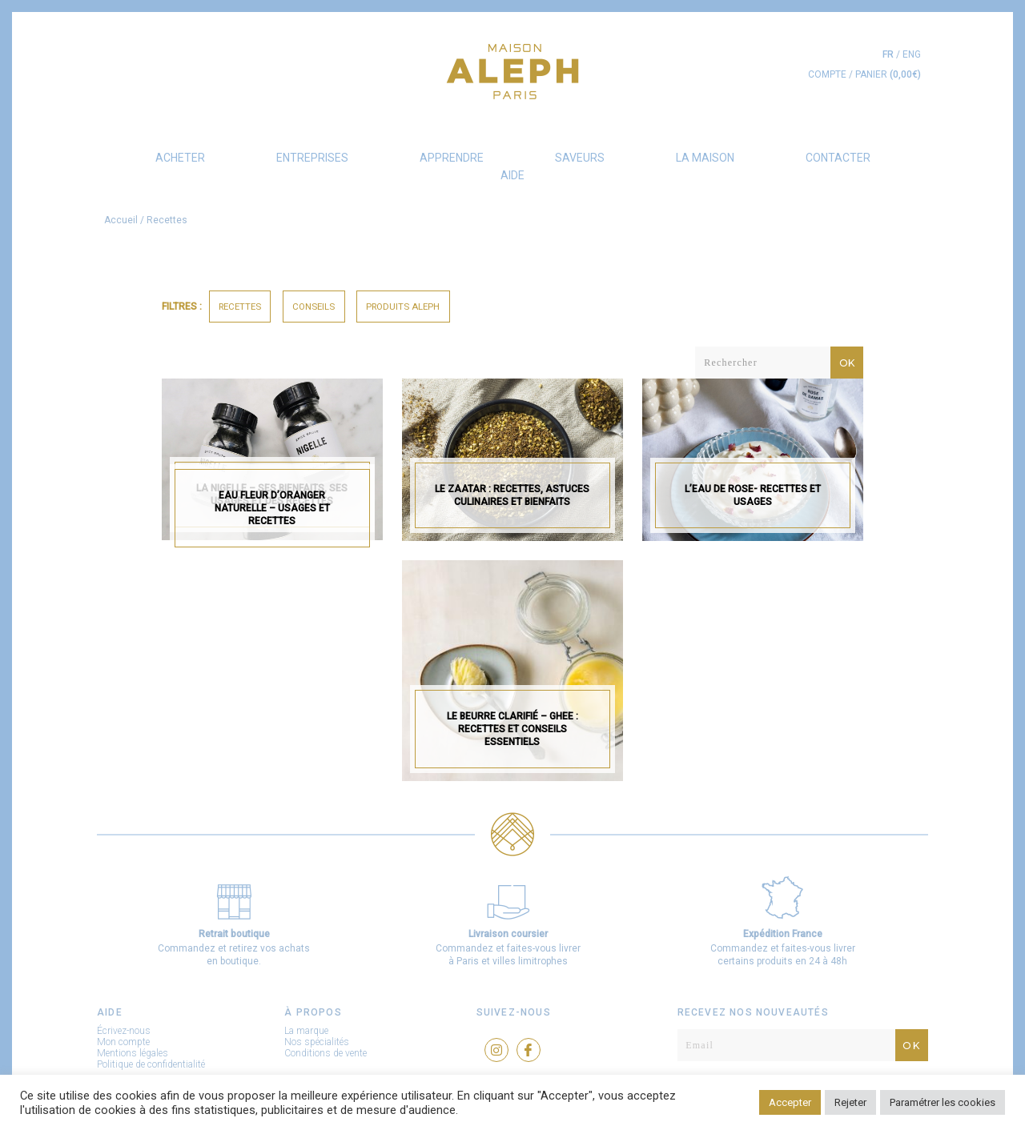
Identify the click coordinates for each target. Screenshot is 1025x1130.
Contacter (838, 157)
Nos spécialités (316, 1042)
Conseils (313, 306)
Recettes (240, 306)
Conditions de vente (325, 1053)
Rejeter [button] (850, 1102)
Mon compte (123, 1042)
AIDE (512, 175)
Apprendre (452, 157)
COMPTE (827, 74)
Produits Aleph (403, 306)
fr (888, 54)
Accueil (121, 220)
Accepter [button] (790, 1102)
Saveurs (580, 157)
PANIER (888, 74)
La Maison (705, 157)
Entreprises (312, 157)
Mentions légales (132, 1053)
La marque (306, 1030)
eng (911, 54)
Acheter (180, 157)
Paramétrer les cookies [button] (942, 1102)
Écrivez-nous (124, 1030)
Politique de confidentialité (151, 1064)
